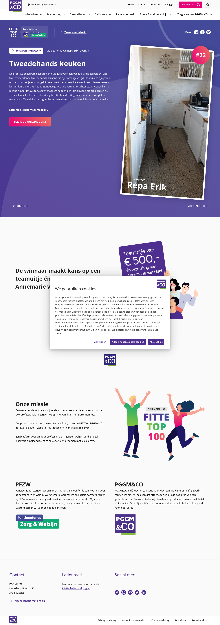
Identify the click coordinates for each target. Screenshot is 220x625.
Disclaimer (180, 620)
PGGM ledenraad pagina (76, 588)
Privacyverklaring (107, 620)
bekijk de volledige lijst (30, 121)
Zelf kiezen (100, 341)
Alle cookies (156, 341)
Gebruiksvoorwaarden (133, 620)
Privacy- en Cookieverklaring (70, 329)
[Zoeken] (208, 5)
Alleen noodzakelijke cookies (128, 341)
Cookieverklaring (160, 620)
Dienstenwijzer (200, 620)
